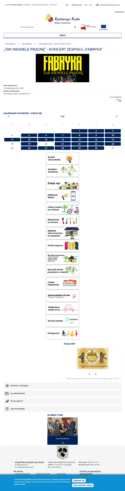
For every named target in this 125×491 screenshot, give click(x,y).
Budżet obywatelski (23, 474)
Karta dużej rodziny (43, 474)
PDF (120, 101)
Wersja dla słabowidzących (110, 5)
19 (29, 144)
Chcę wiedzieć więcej (82, 485)
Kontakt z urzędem (19, 386)
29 (79, 148)
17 (113, 139)
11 (12, 139)
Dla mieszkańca (18, 393)
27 (46, 148)
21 (63, 144)
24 (113, 144)
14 (63, 139)
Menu (63, 35)
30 (96, 148)
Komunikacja (61, 474)
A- (91, 5)
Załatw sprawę (18, 409)
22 (79, 144)
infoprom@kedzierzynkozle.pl (64, 462)
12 (29, 139)
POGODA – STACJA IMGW (32, 5)
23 (96, 144)
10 (113, 135)
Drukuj (118, 100)
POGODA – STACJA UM (49, 5)
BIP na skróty (17, 401)
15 (79, 139)
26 (29, 148)
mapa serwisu (119, 12)
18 (118, 378)
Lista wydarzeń (27, 44)
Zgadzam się (79, 481)
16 (96, 139)
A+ (86, 5)
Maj (62, 116)
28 (63, 148)
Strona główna (10, 44)
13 (46, 139)
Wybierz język (77, 5)
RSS (67, 5)
